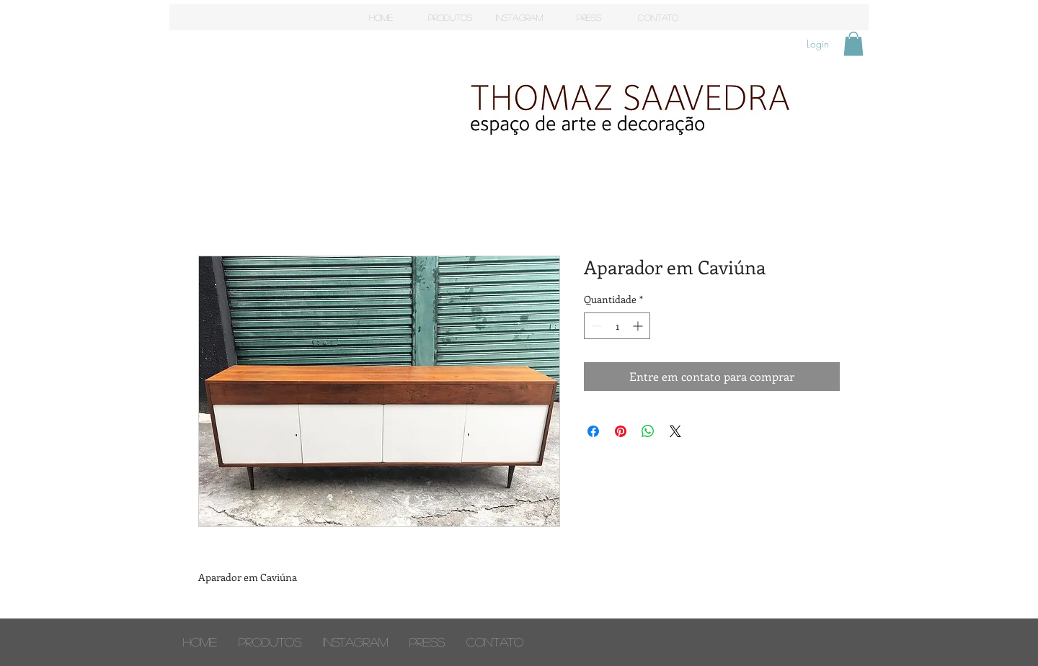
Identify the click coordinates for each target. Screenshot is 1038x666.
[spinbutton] (617, 325)
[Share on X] (675, 431)
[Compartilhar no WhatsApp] (648, 431)
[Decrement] (595, 325)
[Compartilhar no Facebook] (593, 431)
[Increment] (639, 325)
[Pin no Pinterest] (620, 431)
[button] (853, 43)
